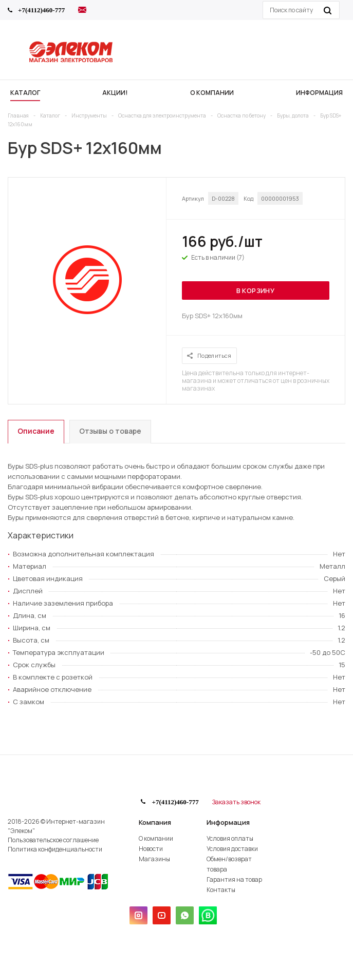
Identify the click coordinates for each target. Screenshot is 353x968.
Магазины (154, 859)
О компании (156, 838)
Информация (228, 822)
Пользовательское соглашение (53, 840)
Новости (151, 848)
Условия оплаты (230, 838)
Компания (155, 822)
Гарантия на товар (234, 879)
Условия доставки (232, 848)
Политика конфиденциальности (55, 849)
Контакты (221, 889)
